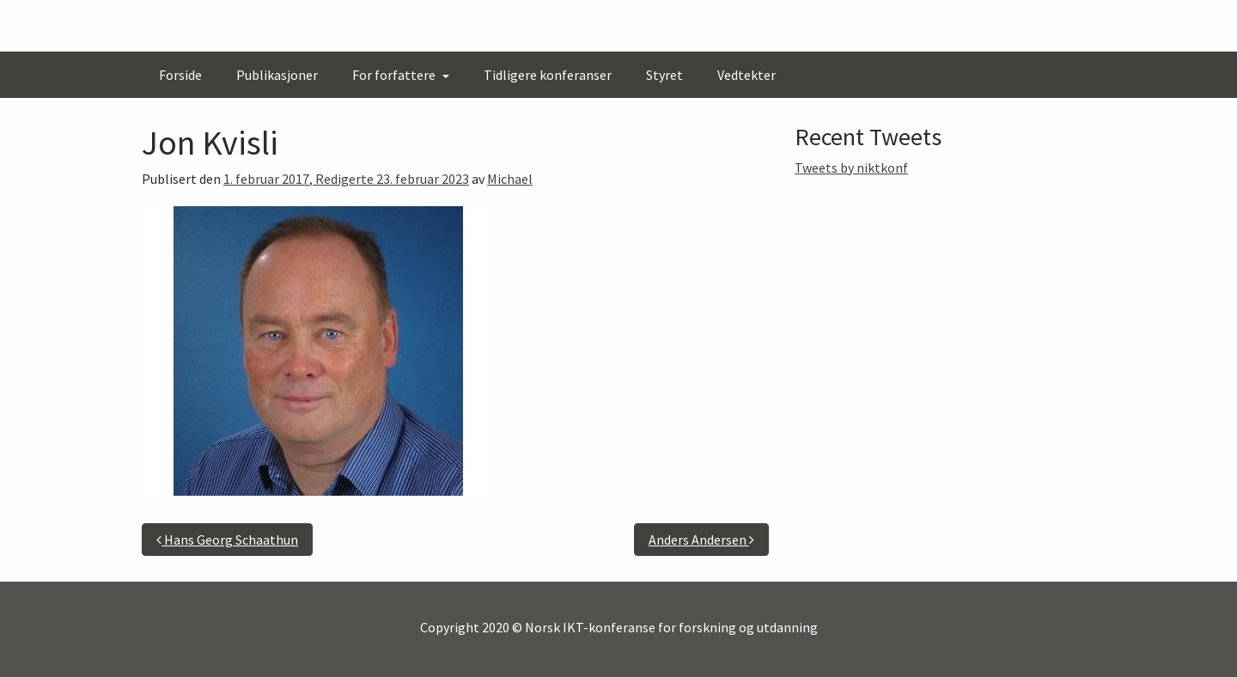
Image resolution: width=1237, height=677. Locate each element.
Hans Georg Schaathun (227, 539)
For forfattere (395, 74)
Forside (180, 74)
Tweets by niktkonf (851, 167)
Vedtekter (746, 74)
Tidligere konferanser (548, 74)
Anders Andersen (701, 539)
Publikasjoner (277, 74)
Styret (664, 74)
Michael (510, 178)
